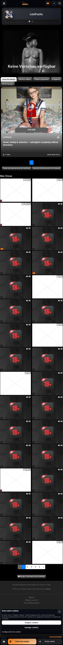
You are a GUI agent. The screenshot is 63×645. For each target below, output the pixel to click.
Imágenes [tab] (56, 79)
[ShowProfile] (58, 137)
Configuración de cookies (11, 632)
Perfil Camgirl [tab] (7, 84)
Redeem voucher (31, 600)
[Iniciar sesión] (4, 3)
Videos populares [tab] (41, 79)
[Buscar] (59, 3)
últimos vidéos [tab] (25, 79)
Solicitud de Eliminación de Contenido (46, 168)
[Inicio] (4, 641)
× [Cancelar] (59, 611)
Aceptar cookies (31, 623)
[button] (47, 3)
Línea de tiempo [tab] (8, 79)
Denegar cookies (31, 627)
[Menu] (54, 3)
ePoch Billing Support (31, 603)
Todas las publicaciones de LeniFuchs (16, 168)
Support (31, 597)
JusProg (47, 589)
